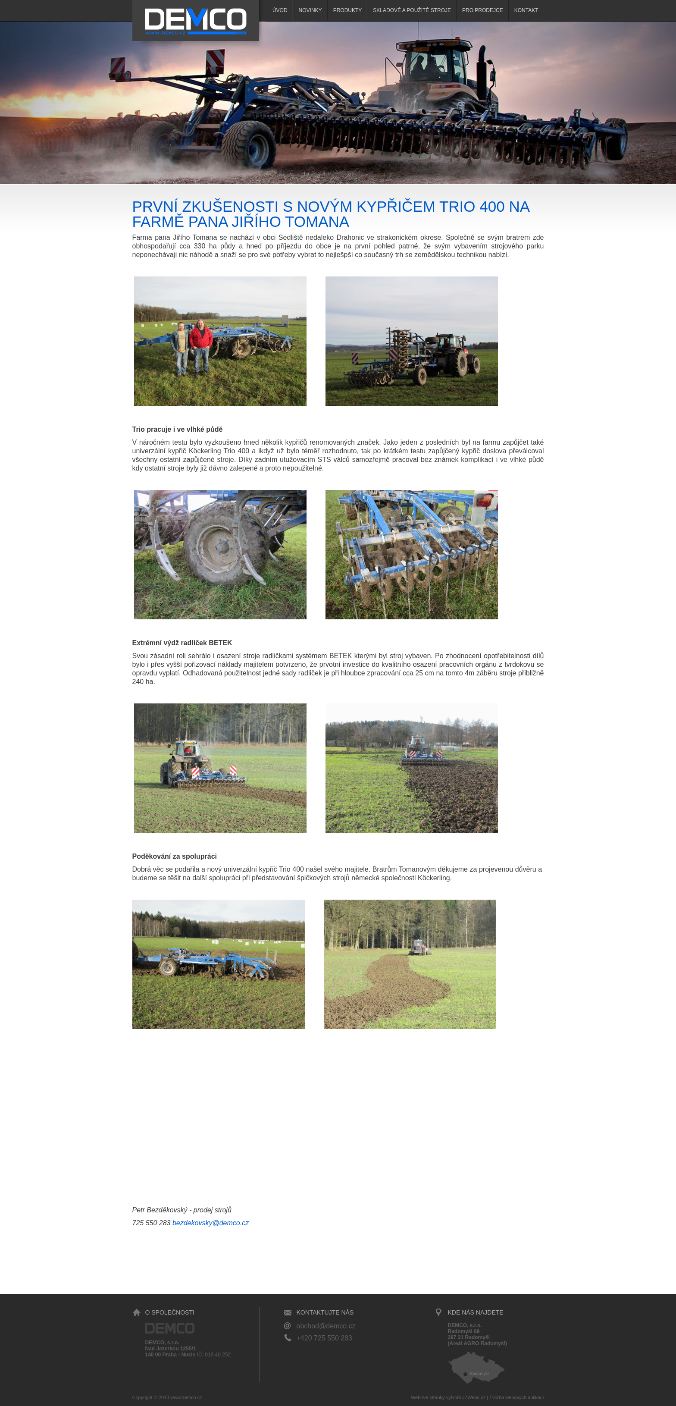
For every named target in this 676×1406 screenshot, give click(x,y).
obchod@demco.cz (326, 1326)
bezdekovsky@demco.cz (210, 1223)
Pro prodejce (482, 10)
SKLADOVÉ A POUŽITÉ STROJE (412, 10)
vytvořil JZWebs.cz (465, 1397)
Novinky (310, 10)
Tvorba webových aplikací (516, 1397)
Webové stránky (428, 1397)
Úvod (280, 10)
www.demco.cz (186, 1397)
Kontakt (526, 10)
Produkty (347, 10)
